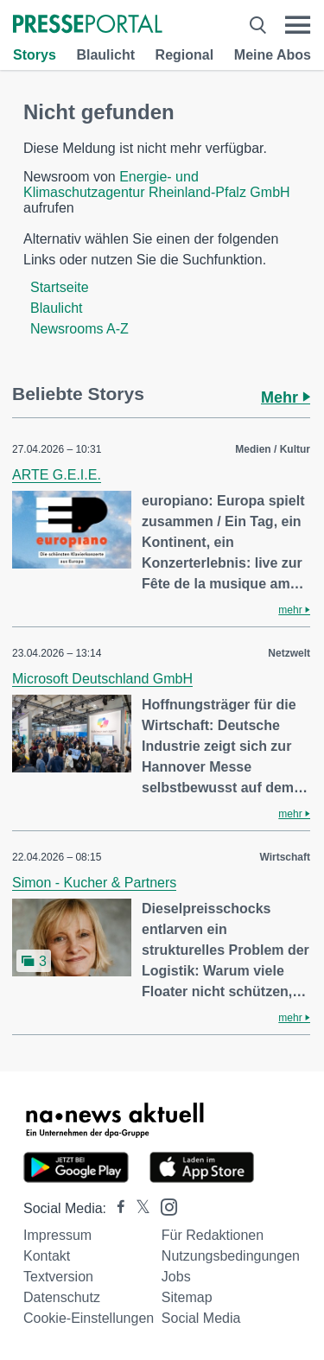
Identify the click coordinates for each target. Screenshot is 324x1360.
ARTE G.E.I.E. (56, 474)
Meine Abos (272, 55)
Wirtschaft (284, 857)
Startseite (59, 287)
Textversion (58, 1276)
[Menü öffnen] (297, 25)
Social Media (201, 1318)
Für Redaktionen (213, 1235)
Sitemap (187, 1297)
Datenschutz (61, 1297)
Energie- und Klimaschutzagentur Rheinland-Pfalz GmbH (156, 184)
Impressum (57, 1235)
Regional (185, 55)
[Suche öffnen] (258, 25)
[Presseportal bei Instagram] (163, 1205)
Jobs (176, 1276)
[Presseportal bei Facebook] (115, 1208)
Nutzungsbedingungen (231, 1256)
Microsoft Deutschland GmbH (102, 678)
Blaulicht (105, 55)
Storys (34, 55)
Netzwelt (289, 653)
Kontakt (46, 1256)
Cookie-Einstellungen (88, 1318)
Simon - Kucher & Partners (94, 882)
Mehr (285, 397)
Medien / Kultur (272, 449)
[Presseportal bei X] (137, 1208)
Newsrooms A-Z (79, 328)
